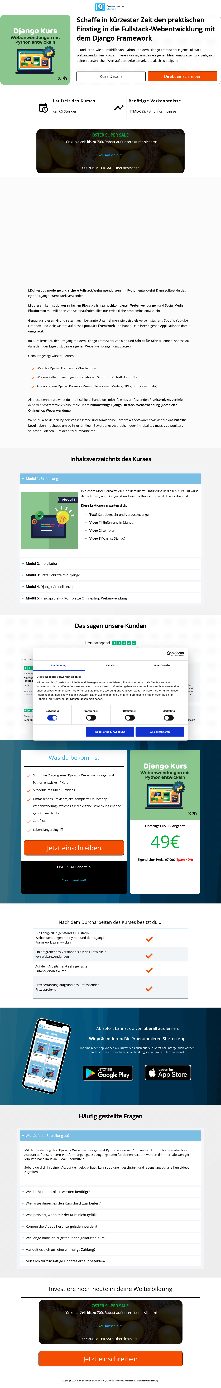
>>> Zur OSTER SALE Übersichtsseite (110, 168)
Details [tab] (110, 665)
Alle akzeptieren (160, 731)
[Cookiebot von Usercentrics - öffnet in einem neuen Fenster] (169, 653)
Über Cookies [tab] (162, 665)
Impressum (129, 1380)
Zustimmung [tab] (58, 665)
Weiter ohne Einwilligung (110, 731)
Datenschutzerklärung (147, 1380)
